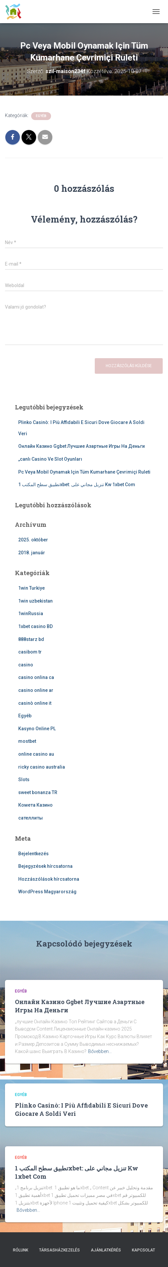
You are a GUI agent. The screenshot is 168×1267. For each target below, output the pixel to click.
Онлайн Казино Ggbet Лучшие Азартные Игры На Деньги (81, 446)
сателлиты (30, 818)
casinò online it (34, 703)
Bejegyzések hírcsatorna (45, 866)
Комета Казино (35, 805)
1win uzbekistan (35, 601)
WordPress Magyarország (47, 891)
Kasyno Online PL (37, 728)
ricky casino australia (41, 767)
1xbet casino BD (35, 626)
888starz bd (31, 639)
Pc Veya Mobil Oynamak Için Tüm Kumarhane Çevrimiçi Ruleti (84, 472)
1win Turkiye (31, 588)
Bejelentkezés (33, 853)
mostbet (27, 741)
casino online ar (35, 690)
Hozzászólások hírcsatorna (48, 879)
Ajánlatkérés (106, 1250)
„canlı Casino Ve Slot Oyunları (50, 459)
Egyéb (41, 116)
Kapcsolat (143, 1250)
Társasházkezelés (59, 1250)
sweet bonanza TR (37, 792)
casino (25, 664)
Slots (23, 779)
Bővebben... (100, 1051)
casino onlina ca (36, 677)
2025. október (33, 539)
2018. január (31, 552)
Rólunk (20, 1250)
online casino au (36, 754)
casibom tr (30, 652)
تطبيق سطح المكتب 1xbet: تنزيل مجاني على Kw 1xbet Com (76, 484)
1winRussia (30, 613)
